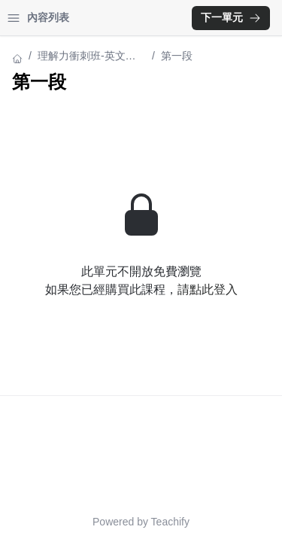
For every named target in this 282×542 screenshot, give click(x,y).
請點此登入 (207, 289)
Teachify (170, 522)
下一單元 (231, 17)
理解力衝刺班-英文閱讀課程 (87, 57)
